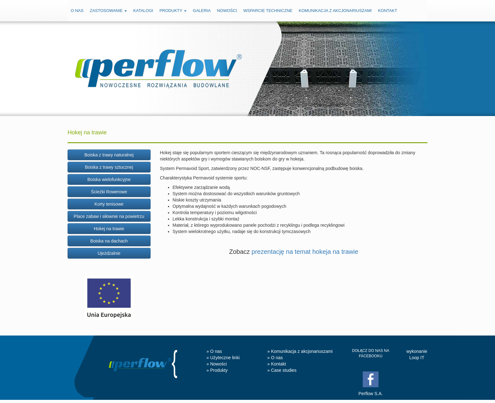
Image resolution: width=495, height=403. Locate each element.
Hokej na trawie (109, 228)
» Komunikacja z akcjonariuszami (300, 351)
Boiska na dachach (109, 240)
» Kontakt (276, 363)
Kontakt (387, 10)
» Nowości (216, 363)
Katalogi (143, 10)
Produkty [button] (173, 10)
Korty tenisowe (108, 204)
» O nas (214, 351)
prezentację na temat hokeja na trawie (305, 251)
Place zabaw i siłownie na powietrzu (109, 216)
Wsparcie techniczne (268, 10)
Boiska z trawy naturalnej (109, 154)
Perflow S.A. (370, 393)
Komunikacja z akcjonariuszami (335, 10)
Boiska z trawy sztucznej (109, 167)
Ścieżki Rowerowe (109, 191)
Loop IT (416, 357)
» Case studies (282, 370)
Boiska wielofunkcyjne (109, 179)
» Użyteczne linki (223, 357)
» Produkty (217, 370)
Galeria (202, 10)
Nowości (227, 10)
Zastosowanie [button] (108, 10)
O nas (77, 10)
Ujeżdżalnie (109, 253)
